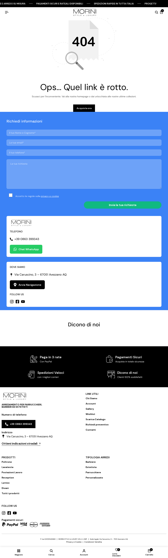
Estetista (91, 467)
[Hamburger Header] (7, 12)
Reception (8, 477)
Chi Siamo (91, 398)
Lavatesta (7, 467)
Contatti (91, 429)
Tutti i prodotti (10, 493)
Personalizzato (94, 477)
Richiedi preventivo (97, 424)
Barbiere (91, 461)
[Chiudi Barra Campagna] (162, 3)
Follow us (9, 506)
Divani (5, 488)
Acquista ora (84, 108)
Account (91, 403)
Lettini (6, 482)
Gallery (90, 408)
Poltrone (7, 461)
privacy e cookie (50, 196)
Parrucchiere (93, 472)
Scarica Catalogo (95, 419)
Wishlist (90, 414)
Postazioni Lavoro (12, 472)
